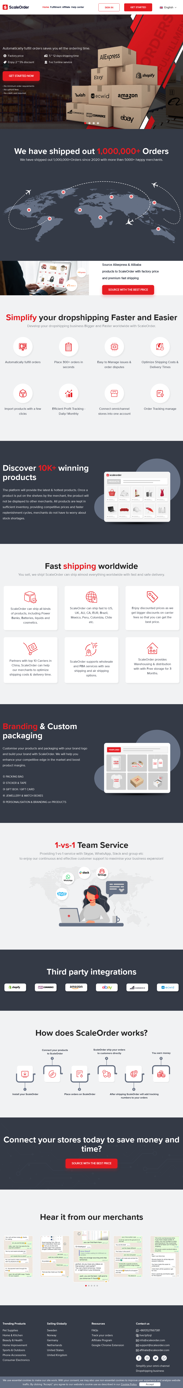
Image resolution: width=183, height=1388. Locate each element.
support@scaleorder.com (154, 1345)
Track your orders (102, 1335)
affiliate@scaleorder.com (154, 1350)
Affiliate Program (102, 1340)
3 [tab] (94, 123)
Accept (150, 1384)
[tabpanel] (91, 71)
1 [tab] (85, 123)
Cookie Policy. (129, 1384)
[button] (86, 1285)
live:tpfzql (145, 1335)
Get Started (138, 7)
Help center (77, 7)
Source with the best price (128, 290)
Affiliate (66, 7)
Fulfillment (55, 7)
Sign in (109, 7)
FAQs (95, 1330)
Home (45, 7)
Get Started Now (21, 76)
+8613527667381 (149, 1330)
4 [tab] (98, 123)
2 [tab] (89, 123)
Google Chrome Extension (108, 1345)
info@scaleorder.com (152, 1340)
